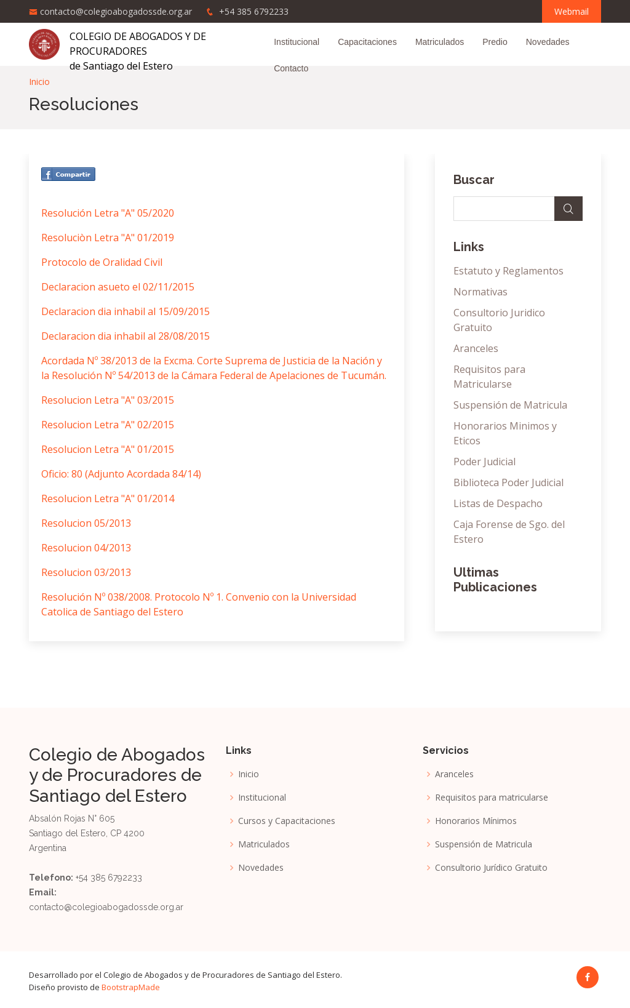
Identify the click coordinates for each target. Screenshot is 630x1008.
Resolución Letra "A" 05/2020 (107, 213)
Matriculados (439, 42)
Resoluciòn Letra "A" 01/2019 (107, 237)
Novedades (548, 42)
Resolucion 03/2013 (86, 572)
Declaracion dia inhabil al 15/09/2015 (125, 311)
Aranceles (475, 348)
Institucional (296, 42)
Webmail (571, 11)
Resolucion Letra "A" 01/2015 (107, 449)
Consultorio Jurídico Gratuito (491, 867)
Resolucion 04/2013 (86, 547)
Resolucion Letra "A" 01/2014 (107, 498)
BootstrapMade (131, 987)
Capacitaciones (367, 42)
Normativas (480, 291)
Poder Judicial (484, 461)
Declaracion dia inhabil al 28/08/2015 (125, 336)
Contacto (291, 68)
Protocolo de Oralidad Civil (101, 262)
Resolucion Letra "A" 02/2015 (107, 424)
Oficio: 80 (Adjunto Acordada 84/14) (121, 474)
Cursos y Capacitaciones (286, 821)
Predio (494, 42)
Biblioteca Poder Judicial (508, 482)
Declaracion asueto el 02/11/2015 (117, 287)
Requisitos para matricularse (491, 797)
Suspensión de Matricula (510, 405)
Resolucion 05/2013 (86, 523)
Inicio (39, 81)
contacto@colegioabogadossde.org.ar (116, 11)
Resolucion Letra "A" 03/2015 (107, 400)
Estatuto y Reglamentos (508, 271)
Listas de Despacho (498, 503)
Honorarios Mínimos (476, 821)
